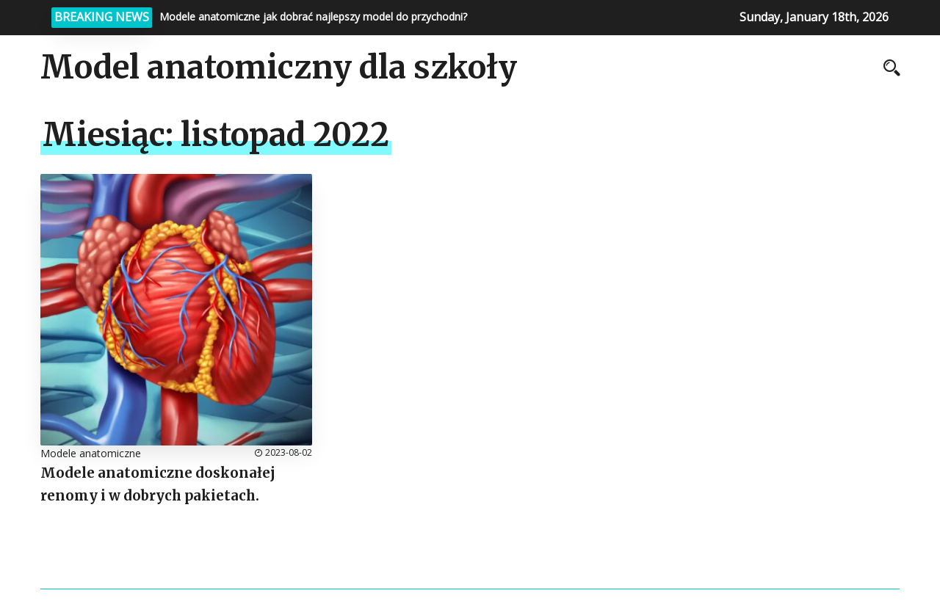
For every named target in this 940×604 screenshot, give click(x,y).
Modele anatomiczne (90, 453)
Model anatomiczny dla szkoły (278, 67)
